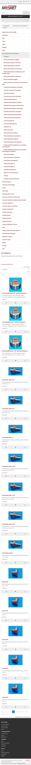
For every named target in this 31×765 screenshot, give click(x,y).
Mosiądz (4, 47)
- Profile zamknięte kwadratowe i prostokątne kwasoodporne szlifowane (14, 150)
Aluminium (5, 35)
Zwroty (2, 735)
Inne (3, 248)
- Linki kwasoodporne (8, 120)
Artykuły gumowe (6, 218)
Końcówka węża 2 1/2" (8, 524)
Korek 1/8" (5, 582)
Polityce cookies (21, 763)
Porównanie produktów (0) (7, 264)
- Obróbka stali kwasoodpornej (10, 178)
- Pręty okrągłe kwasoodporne (10, 139)
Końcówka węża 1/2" (8, 379)
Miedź (3, 44)
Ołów (3, 50)
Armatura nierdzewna (7, 209)
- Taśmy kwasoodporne (8, 163)
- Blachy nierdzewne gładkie (10, 79)
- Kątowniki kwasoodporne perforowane (13, 105)
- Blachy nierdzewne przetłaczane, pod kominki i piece (15, 83)
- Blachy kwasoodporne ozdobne (11, 65)
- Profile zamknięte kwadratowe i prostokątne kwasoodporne (14, 145)
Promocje (3, 746)
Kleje (3, 227)
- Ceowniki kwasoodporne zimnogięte (12, 87)
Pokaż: (28, 271)
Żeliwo (4, 187)
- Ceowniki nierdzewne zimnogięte (11, 90)
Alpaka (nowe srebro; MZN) (9, 32)
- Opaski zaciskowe (7, 129)
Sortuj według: (26, 267)
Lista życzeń (4, 754)
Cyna (3, 41)
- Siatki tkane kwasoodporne (10, 160)
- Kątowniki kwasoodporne (9, 99)
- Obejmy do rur (6, 126)
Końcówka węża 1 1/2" (8, 495)
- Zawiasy (5, 175)
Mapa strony (4, 737)
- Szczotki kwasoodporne (9, 169)
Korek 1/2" (5, 668)
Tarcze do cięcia (6, 239)
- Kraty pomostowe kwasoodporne (11, 117)
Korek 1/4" (5, 610)
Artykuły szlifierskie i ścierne (9, 224)
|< (2, 711)
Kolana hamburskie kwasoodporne (11, 230)
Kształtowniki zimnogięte (8, 233)
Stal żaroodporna (6, 181)
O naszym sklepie (5, 724)
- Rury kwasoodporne (8, 154)
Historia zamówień (5, 752)
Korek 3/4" (5, 697)
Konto (2, 751)
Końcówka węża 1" (7, 437)
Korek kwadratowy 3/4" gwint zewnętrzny (14, 293)
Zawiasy (4, 245)
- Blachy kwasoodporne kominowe (11, 62)
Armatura (5, 27)
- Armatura (5, 56)
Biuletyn (3, 755)
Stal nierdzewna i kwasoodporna (20, 25)
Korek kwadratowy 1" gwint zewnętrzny (13, 322)
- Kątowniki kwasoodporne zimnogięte (12, 108)
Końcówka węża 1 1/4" (8, 466)
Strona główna (6, 25)
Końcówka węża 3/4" (8, 408)
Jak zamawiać (4, 726)
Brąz (3, 38)
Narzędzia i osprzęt (7, 236)
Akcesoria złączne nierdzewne (10, 206)
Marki (2, 741)
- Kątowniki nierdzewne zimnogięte (11, 111)
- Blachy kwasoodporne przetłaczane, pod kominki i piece (13, 72)
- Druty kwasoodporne (8, 93)
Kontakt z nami (4, 733)
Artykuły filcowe (6, 215)
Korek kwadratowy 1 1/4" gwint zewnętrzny (14, 351)
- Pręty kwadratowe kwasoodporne (11, 136)
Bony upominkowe (5, 743)
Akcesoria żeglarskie (7, 203)
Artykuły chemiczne (7, 212)
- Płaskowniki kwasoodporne (10, 132)
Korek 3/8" (5, 639)
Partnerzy (3, 744)
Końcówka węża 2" (7, 553)
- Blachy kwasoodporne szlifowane (11, 76)
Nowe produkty (4, 727)
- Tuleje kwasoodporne (8, 166)
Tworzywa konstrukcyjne (8, 184)
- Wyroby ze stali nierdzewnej (10, 172)
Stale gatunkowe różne (8, 194)
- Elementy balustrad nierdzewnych (11, 96)
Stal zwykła (5, 191)
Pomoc (2, 729)
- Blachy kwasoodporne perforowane (12, 68)
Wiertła (4, 242)
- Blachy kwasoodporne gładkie (10, 59)
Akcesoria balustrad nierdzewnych (11, 197)
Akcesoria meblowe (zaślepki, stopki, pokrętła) (14, 200)
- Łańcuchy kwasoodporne (9, 123)
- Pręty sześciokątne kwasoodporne (11, 142)
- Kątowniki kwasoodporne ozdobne (12, 102)
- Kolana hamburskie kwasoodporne (12, 114)
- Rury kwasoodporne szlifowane (11, 157)
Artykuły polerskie (7, 221)
